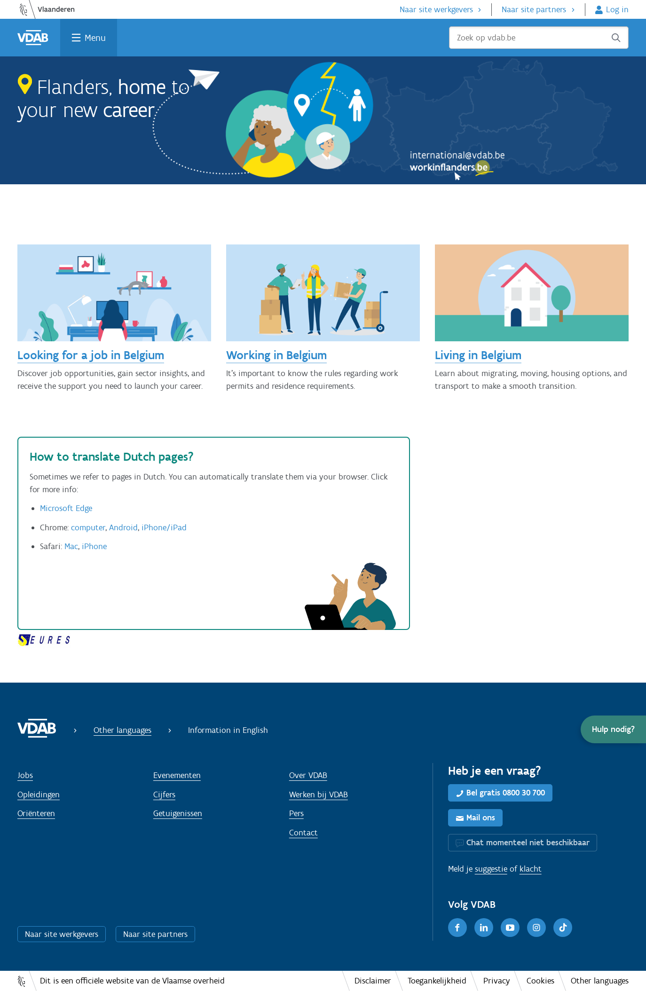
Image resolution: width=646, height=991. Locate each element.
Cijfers (164, 794)
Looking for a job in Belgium (90, 354)
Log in (617, 9)
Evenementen (177, 775)
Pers (296, 813)
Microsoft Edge (66, 508)
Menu (95, 37)
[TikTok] (562, 927)
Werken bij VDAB (318, 794)
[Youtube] (510, 927)
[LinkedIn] (483, 927)
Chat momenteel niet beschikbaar (528, 842)
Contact (303, 832)
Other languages (122, 730)
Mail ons (480, 817)
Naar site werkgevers (436, 9)
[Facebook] (457, 927)
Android (123, 527)
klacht (531, 869)
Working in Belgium (276, 354)
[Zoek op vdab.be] (539, 37)
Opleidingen (38, 794)
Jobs (25, 775)
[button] (613, 729)
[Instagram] (536, 927)
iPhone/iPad (164, 527)
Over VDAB (308, 775)
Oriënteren (36, 813)
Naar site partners (534, 9)
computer (88, 527)
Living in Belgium (478, 354)
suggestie (491, 869)
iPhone (94, 546)
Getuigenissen (177, 813)
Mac (71, 546)
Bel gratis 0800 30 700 (505, 792)
